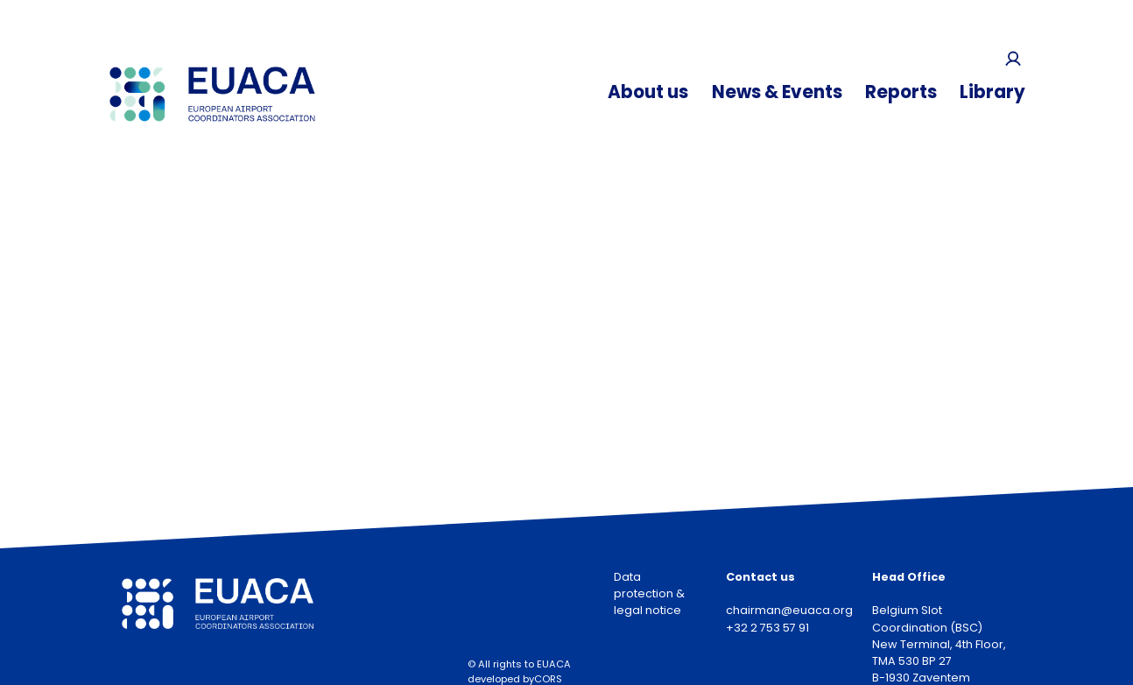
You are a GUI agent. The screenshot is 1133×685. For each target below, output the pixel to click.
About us (648, 92)
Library (992, 92)
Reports (901, 92)
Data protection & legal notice (649, 593)
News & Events (777, 92)
